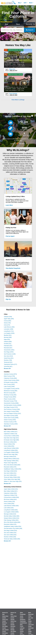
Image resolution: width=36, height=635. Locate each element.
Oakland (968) (8, 341)
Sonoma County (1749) (10, 421)
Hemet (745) (7, 323)
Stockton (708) (8, 360)
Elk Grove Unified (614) (10, 499)
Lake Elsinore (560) (9, 327)
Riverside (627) (8, 347)
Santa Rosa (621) (8, 358)
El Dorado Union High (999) (11, 440)
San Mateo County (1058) (11, 415)
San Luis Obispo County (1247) (12, 413)
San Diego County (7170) (11, 407)
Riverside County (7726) (10, 401)
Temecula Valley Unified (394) (12, 477)
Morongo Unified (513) (10, 456)
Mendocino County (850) (10, 390)
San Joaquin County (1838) (11, 411)
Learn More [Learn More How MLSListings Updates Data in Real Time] (9, 205)
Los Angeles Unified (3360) (11, 452)
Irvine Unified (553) (9, 446)
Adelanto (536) (8, 316)
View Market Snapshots (13, 268)
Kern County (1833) (9, 384)
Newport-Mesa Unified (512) (11, 458)
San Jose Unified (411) (10, 473)
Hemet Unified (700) (9, 444)
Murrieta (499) (8, 337)
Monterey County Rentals (13, 628)
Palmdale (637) (8, 345)
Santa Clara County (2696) (11, 417)
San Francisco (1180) (10, 354)
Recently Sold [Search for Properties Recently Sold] (30, 24)
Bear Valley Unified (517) (10, 431)
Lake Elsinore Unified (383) (11, 448)
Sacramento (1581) (9, 350)
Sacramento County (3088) (11, 403)
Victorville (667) (8, 366)
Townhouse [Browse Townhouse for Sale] (23, 621)
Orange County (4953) (10, 397)
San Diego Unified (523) (10, 471)
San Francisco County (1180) (12, 409)
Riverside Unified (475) (10, 467)
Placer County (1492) (9, 399)
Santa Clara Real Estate (31, 624)
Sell (25, 2)
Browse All (7, 368)
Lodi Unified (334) (9, 507)
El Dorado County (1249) (10, 382)
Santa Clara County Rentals (13, 617)
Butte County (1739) (9, 376)
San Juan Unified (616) (10, 534)
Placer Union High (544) (10, 462)
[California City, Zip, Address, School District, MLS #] (12, 30)
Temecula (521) (8, 362)
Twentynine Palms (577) (10, 364)
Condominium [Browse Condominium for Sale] (23, 622)
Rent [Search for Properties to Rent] (18, 24)
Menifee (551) (7, 335)
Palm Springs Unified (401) (11, 460)
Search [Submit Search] (29, 30)
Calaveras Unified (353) (10, 493)
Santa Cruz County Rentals (13, 622)
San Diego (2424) (8, 352)
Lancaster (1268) (8, 329)
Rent (30, 2)
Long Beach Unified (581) (11, 450)
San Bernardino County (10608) (12, 405)
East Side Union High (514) (11, 438)
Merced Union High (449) (10, 454)
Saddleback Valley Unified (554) (12, 469)
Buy (19, 2)
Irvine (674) (7, 325)
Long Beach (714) (9, 331)
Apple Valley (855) (9, 318)
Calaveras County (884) (10, 378)
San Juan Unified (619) (10, 475)
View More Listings (18, 99)
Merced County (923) (9, 392)
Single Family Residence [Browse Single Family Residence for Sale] (22, 617)
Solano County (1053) (10, 419)
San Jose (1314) (8, 356)
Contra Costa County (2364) (11, 380)
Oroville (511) (7, 343)
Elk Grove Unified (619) (10, 442)
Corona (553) (7, 320)
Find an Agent (10, 236)
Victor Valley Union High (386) (12, 479)
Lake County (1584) (9, 386)
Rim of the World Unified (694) (12, 464)
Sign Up (8, 299)
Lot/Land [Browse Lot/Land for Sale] (22, 628)
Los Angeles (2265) (9, 333)
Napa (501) (7, 339)
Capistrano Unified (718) (10, 433)
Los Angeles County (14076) (11, 388)
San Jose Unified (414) (10, 532)
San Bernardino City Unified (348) (13, 528)
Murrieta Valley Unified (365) (11, 516)
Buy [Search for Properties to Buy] (6, 24)
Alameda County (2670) (10, 374)
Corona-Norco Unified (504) (11, 435)
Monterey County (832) (10, 395)
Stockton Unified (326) (10, 536)
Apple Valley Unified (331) (11, 489)
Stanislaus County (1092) (11, 424)
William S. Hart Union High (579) (13, 481)
